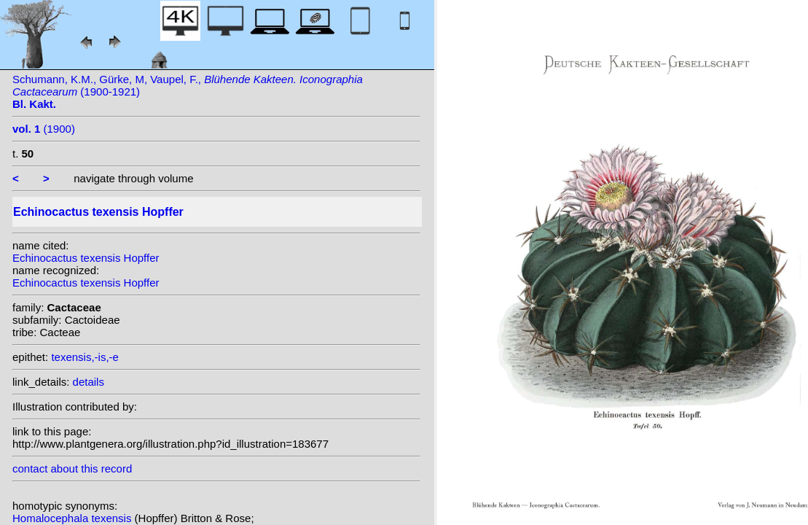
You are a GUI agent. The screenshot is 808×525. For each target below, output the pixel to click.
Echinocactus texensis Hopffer (86, 258)
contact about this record (72, 468)
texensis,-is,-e (85, 357)
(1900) (43, 128)
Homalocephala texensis (73, 518)
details (88, 382)
